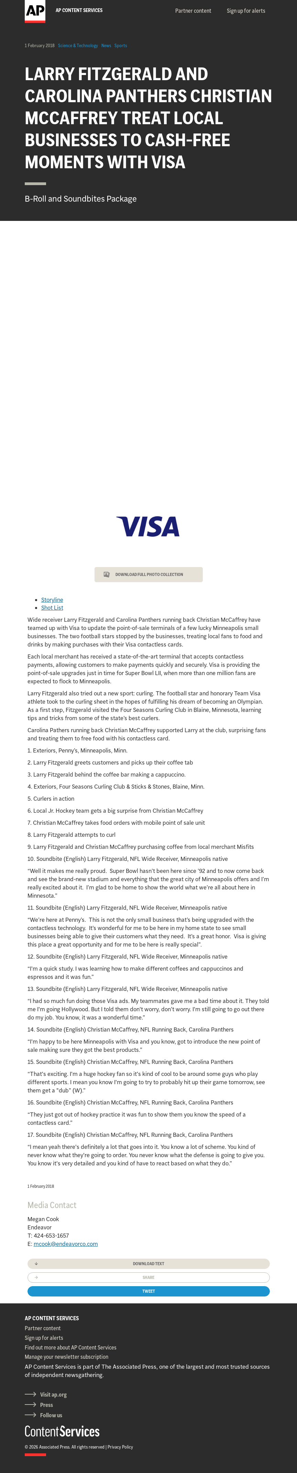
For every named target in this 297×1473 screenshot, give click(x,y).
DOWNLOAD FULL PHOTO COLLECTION (149, 574)
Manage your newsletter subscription (66, 1356)
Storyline (52, 600)
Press (46, 1404)
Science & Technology (78, 45)
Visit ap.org (53, 1394)
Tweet (148, 1291)
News (106, 45)
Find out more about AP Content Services (71, 1347)
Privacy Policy (120, 1447)
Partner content (193, 10)
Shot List (52, 607)
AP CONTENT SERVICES (52, 1318)
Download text (148, 1264)
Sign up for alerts (246, 10)
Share (148, 1277)
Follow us (51, 1415)
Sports (120, 45)
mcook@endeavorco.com (66, 1244)
